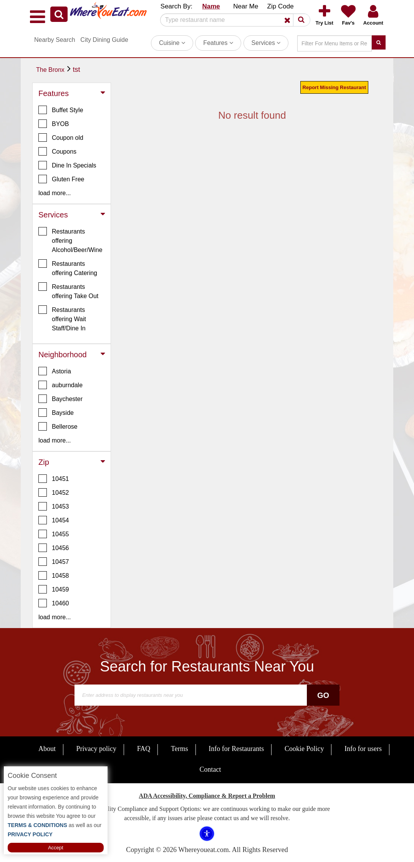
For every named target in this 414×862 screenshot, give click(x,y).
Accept (55, 847)
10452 (53, 492)
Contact (210, 769)
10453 (53, 506)
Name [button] (211, 6)
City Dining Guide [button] (104, 39)
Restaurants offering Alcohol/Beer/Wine (70, 240)
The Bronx (50, 69)
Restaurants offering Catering (67, 267)
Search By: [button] (176, 6)
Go (323, 695)
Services (266, 43)
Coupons (57, 151)
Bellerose (58, 426)
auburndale (60, 385)
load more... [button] (54, 193)
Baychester (60, 399)
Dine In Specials (67, 165)
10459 (53, 589)
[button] (59, 14)
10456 (53, 548)
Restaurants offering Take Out (68, 290)
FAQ (144, 749)
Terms (179, 749)
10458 (53, 575)
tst (76, 69)
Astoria (54, 371)
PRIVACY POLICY (30, 834)
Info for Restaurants (236, 749)
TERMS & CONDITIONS (37, 825)
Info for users (363, 749)
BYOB (53, 123)
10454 (53, 520)
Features (218, 43)
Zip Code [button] (280, 6)
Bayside (56, 412)
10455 (53, 534)
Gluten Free (61, 179)
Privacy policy (96, 749)
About (47, 749)
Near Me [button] (245, 6)
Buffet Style (60, 110)
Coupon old (60, 137)
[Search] (232, 20)
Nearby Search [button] (54, 39)
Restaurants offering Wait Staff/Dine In (62, 318)
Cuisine (172, 43)
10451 (53, 478)
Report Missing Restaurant (334, 87)
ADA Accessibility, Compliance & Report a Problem (207, 795)
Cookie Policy (304, 749)
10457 (53, 561)
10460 (53, 603)
